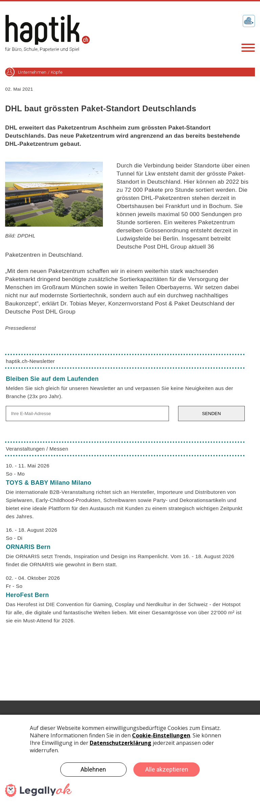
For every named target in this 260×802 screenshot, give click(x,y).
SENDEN (211, 413)
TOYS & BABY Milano (48, 482)
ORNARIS (28, 547)
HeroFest (27, 595)
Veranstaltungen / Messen (37, 449)
